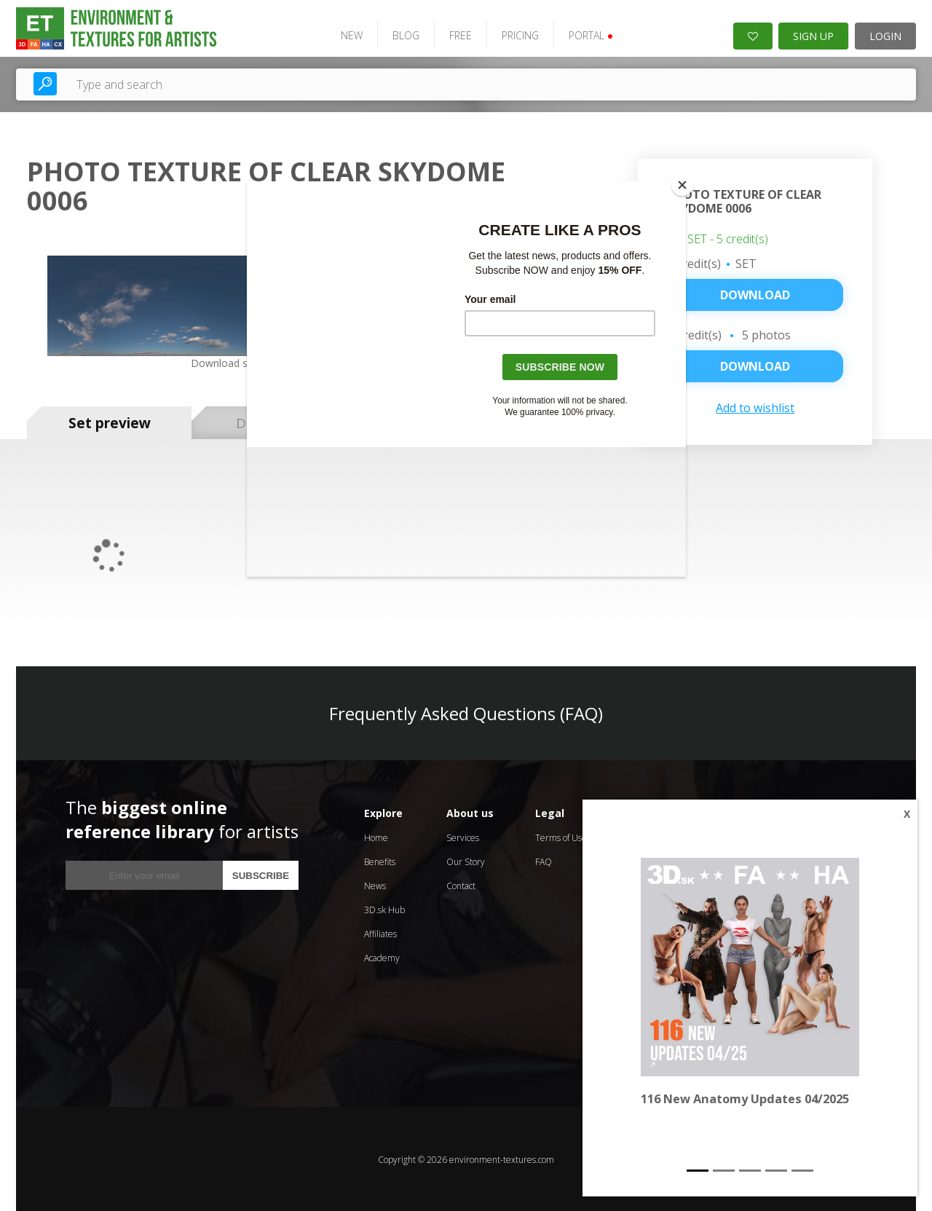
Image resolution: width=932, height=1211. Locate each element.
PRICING (517, 35)
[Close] (682, 185)
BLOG (403, 35)
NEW (349, 35)
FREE (457, 35)
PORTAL (588, 35)
